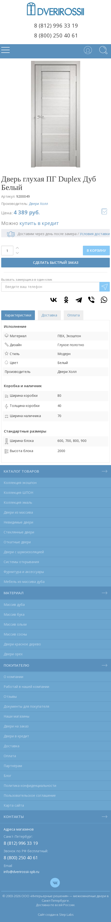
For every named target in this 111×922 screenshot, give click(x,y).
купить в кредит (39, 223)
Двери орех (13, 654)
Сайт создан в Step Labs (55, 914)
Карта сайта (14, 805)
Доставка (11, 746)
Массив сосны (15, 634)
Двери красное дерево (22, 644)
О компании (13, 676)
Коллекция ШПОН (18, 492)
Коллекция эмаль (18, 502)
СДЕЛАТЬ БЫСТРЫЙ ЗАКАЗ (55, 262)
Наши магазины (16, 716)
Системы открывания (21, 561)
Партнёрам (13, 765)
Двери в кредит (16, 736)
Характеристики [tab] (18, 315)
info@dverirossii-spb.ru (21, 871)
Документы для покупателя (26, 706)
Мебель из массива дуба (24, 581)
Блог (7, 775)
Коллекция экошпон (20, 482)
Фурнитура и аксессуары (24, 571)
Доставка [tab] (49, 315)
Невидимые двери (18, 522)
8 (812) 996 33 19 (56, 25)
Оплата (10, 756)
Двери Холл (38, 203)
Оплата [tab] (73, 315)
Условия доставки (95, 233)
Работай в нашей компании (26, 686)
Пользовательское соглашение (30, 795)
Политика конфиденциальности (30, 785)
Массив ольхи (15, 624)
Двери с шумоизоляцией (24, 552)
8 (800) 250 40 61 (56, 35)
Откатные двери (17, 542)
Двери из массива (18, 512)
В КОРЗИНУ (96, 250)
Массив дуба (14, 604)
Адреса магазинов (19, 829)
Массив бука (14, 614)
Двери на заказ (16, 726)
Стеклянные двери (19, 532)
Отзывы (10, 696)
